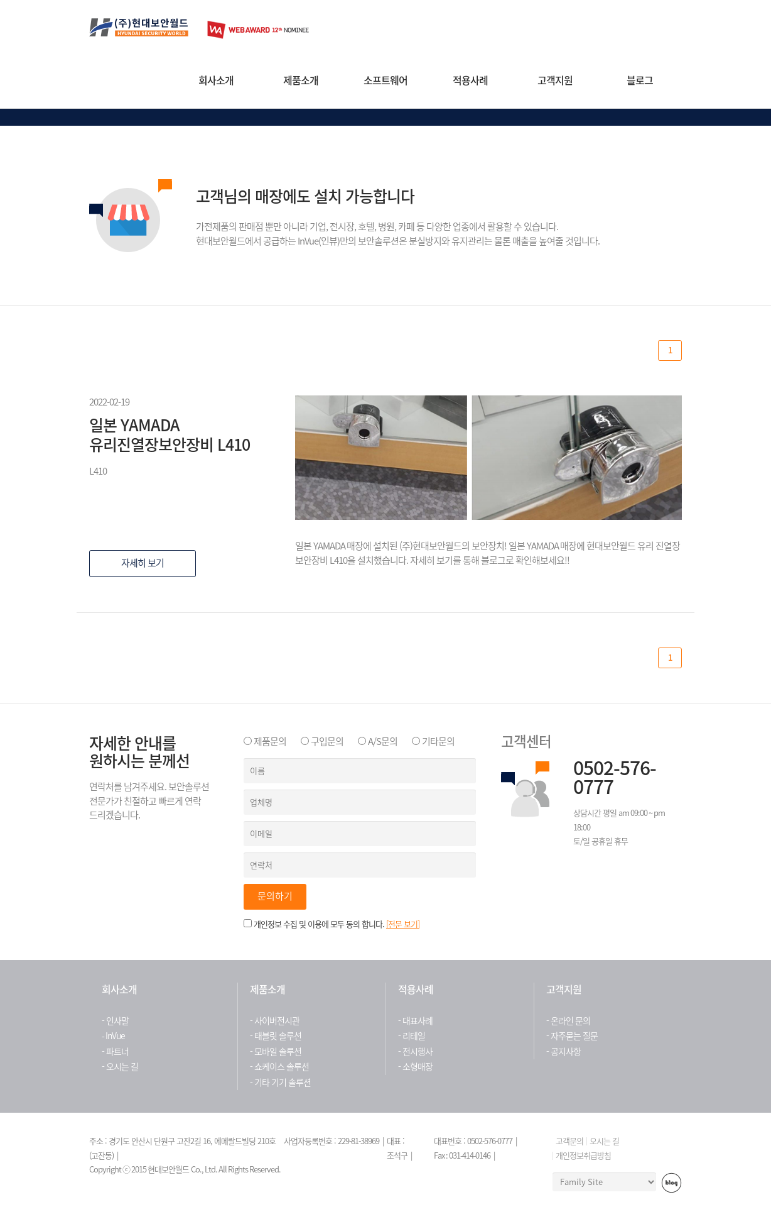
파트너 (117, 1051)
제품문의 (266, 741)
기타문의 (433, 741)
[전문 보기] (402, 924)
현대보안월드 (138, 26)
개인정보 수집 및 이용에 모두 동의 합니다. (315, 924)
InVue (115, 1036)
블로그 (640, 80)
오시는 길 (122, 1066)
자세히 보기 (142, 563)
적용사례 (470, 80)
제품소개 (300, 80)
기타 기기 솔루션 (282, 1082)
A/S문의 (378, 741)
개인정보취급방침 (583, 1156)
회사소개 (216, 80)
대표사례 (417, 1021)
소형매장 (417, 1066)
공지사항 (566, 1051)
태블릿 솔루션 (277, 1036)
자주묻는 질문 (574, 1036)
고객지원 (555, 80)
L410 (98, 471)
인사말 (117, 1021)
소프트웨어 (385, 80)
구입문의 (323, 741)
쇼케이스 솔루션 (281, 1066)
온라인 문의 (570, 1021)
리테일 (413, 1036)
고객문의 (569, 1141)
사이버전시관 (276, 1021)
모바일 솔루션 (277, 1051)
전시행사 (417, 1051)
